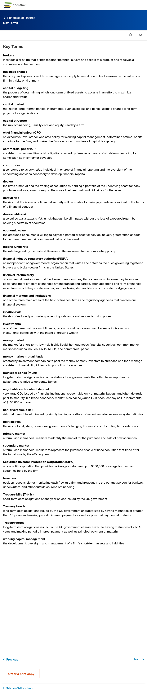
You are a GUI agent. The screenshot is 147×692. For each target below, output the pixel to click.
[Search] (131, 35)
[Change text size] (140, 35)
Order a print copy (21, 673)
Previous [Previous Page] (10, 659)
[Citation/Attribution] (73, 688)
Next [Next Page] (139, 659)
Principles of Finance (19, 17)
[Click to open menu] (4, 35)
